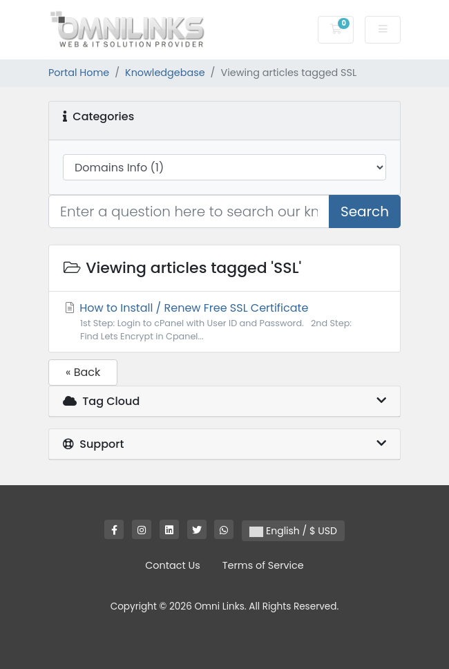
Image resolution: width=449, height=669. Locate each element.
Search (365, 211)
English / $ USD (293, 531)
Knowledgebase (165, 72)
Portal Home (78, 72)
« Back (83, 372)
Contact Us (172, 565)
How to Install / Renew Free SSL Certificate (224, 321)
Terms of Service (263, 565)
